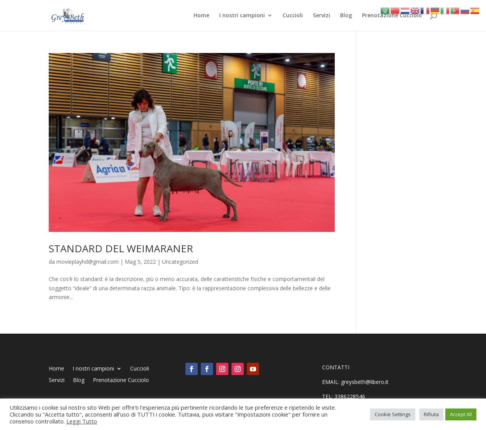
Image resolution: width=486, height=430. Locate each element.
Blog (346, 16)
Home (201, 16)
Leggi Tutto (81, 421)
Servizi (321, 16)
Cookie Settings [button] (393, 414)
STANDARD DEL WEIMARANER (121, 248)
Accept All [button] (461, 414)
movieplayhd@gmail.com (87, 261)
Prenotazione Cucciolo (392, 16)
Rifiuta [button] (431, 414)
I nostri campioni (242, 16)
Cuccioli (293, 16)
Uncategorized (180, 261)
